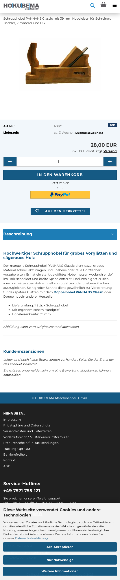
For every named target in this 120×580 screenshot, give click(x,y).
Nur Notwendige (60, 560)
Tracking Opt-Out (16, 449)
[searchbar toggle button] (92, 5)
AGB (6, 466)
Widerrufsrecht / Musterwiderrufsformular (36, 437)
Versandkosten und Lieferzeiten (27, 431)
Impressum (12, 420)
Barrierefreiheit (15, 454)
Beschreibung (17, 234)
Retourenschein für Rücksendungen (31, 443)
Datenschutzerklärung (31, 538)
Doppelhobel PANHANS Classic (78, 292)
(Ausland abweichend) (89, 132)
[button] (10, 162)
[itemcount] (60, 162)
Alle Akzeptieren (60, 547)
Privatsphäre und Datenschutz (26, 425)
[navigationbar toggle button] (114, 5)
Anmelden (11, 375)
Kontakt (9, 460)
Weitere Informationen (60, 571)
